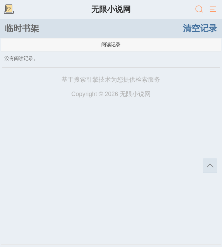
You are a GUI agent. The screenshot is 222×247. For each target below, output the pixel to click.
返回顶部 (210, 165)
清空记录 (200, 28)
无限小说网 (111, 9)
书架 (8, 9)
